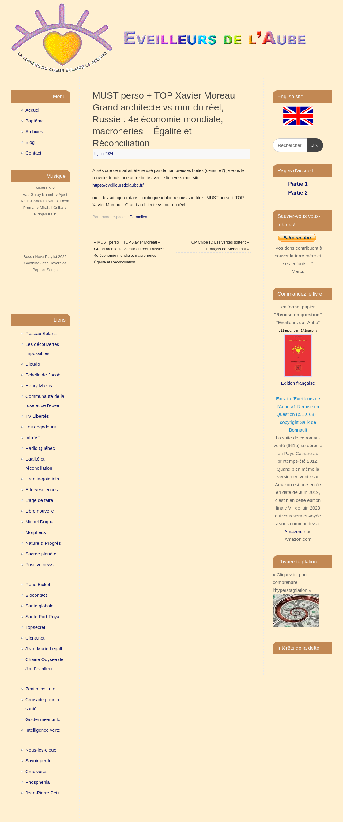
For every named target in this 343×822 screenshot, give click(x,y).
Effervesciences (41, 489)
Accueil (32, 110)
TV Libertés (37, 416)
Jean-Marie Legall (43, 648)
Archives (34, 131)
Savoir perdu (38, 760)
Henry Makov (38, 385)
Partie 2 (297, 193)
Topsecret (35, 627)
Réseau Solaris (41, 333)
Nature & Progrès (43, 543)
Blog (30, 142)
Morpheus (35, 532)
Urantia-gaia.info (42, 478)
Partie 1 (297, 184)
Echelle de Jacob (42, 374)
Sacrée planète (40, 553)
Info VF (32, 437)
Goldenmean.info (42, 719)
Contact (33, 152)
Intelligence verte (42, 730)
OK (312, 144)
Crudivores (36, 771)
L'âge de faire (39, 500)
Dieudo (32, 364)
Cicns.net (35, 638)
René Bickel (37, 584)
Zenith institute (40, 688)
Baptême (34, 120)
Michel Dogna (39, 521)
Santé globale (39, 605)
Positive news (39, 564)
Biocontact (36, 595)
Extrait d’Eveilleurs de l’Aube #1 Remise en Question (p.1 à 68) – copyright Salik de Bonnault (298, 414)
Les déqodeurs (40, 426)
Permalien (138, 217)
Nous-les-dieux (40, 750)
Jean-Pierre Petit (42, 792)
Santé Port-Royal (42, 616)
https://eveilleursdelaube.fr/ (118, 185)
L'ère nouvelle (39, 511)
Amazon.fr (294, 531)
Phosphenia (37, 782)
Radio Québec (40, 448)
